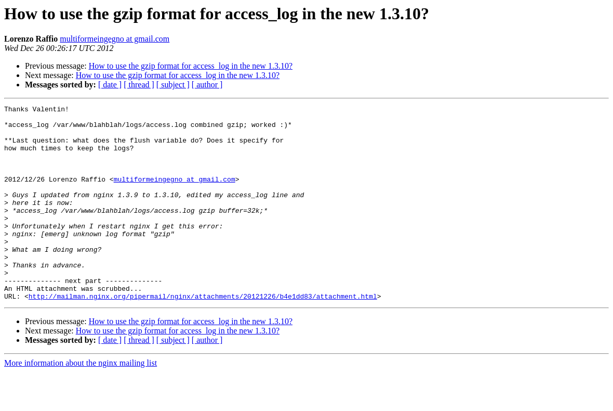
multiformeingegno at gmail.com (114, 38)
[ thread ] (139, 84)
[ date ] (110, 84)
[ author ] (207, 84)
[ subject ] (173, 84)
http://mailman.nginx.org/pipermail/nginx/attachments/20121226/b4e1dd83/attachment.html (203, 335)
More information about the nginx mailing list (80, 401)
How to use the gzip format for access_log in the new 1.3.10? (190, 65)
